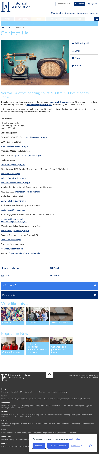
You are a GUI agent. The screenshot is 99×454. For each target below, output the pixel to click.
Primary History (74, 399)
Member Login (51, 392)
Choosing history (69, 415)
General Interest (19, 23)
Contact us (70, 13)
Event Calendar (6, 433)
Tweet (76, 65)
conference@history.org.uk (13, 165)
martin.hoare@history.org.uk (13, 210)
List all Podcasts (7, 446)
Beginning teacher (22, 399)
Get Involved (29, 392)
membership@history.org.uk (39, 105)
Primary (7, 19)
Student (38, 19)
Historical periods (7, 415)
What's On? (31, 433)
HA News (5, 23)
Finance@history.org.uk (11, 240)
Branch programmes (44, 433)
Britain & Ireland (21, 446)
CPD (12, 399)
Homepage (5, 392)
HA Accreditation (49, 399)
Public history (75, 424)
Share (75, 58)
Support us (82, 13)
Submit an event (88, 424)
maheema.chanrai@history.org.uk (15, 183)
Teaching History (20, 439)
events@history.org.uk (10, 174)
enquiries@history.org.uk (60, 102)
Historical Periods (26, 424)
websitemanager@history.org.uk (15, 231)
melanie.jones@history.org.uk (14, 178)
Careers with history (84, 415)
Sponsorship (62, 433)
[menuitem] (7, 19)
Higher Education (57, 19)
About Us (19, 392)
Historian (76, 19)
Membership (57, 13)
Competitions (62, 399)
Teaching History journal (83, 406)
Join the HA (40, 392)
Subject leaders (35, 399)
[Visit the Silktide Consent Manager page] (91, 446)
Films (15, 417)
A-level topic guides (35, 415)
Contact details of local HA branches (25, 253)
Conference (85, 399)
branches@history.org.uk (12, 249)
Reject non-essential (58, 446)
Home (3, 28)
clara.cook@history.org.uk (12, 219)
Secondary (23, 19)
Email (75, 51)
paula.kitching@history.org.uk (28, 156)
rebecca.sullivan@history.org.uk (15, 147)
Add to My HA (80, 43)
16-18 (24, 415)
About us (93, 13)
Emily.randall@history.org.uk (13, 201)
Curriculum (5, 399)
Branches (65, 424)
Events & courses (24, 417)
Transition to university (53, 415)
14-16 (18, 415)
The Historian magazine (10, 424)
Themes (38, 424)
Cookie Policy (74, 439)
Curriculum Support (8, 406)
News (10, 28)
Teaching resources (8, 408)
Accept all (39, 446)
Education (33, 23)
